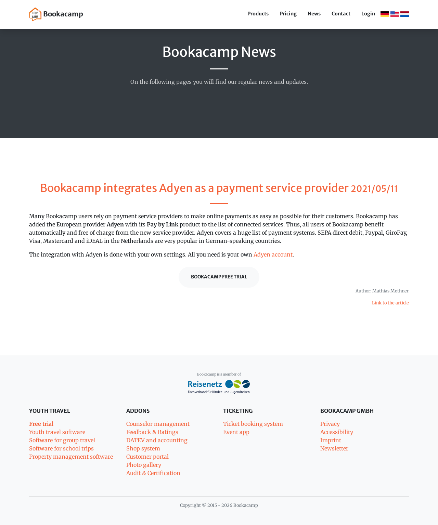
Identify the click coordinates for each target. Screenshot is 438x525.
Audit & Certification (153, 473)
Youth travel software (57, 432)
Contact (341, 14)
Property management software (71, 456)
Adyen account (273, 254)
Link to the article (390, 302)
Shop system (143, 448)
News (314, 14)
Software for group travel (62, 440)
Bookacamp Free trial (219, 277)
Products (258, 14)
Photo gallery (143, 464)
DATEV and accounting (157, 440)
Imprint (330, 440)
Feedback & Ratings (152, 432)
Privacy (330, 423)
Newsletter (334, 448)
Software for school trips (61, 448)
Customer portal (147, 456)
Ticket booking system (253, 423)
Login (368, 14)
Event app (236, 432)
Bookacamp (56, 14)
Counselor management (158, 423)
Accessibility (336, 432)
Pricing (288, 14)
